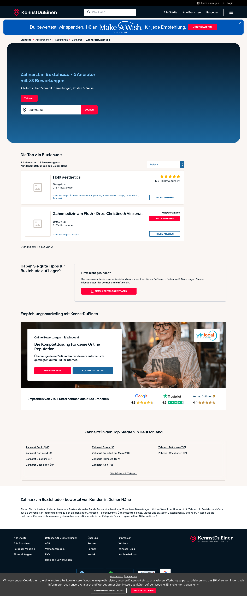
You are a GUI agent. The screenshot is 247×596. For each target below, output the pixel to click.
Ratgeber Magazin (24, 548)
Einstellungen (69, 537)
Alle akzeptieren (144, 590)
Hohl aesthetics (67, 177)
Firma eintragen (23, 554)
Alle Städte (170, 12)
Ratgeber (212, 12)
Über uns (93, 537)
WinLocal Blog (127, 548)
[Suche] (113, 12)
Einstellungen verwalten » (182, 584)
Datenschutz (52, 537)
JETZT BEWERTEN (202, 27)
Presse (92, 543)
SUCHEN (89, 109)
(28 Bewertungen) (170, 180)
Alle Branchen (192, 12)
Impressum (125, 537)
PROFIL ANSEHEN (165, 197)
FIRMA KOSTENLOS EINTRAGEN (109, 291)
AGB (47, 543)
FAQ (47, 554)
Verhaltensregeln (54, 548)
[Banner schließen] (240, 23)
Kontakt (92, 554)
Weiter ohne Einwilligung (109, 590)
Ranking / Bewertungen (58, 559)
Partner (92, 548)
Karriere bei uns (128, 554)
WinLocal (124, 543)
